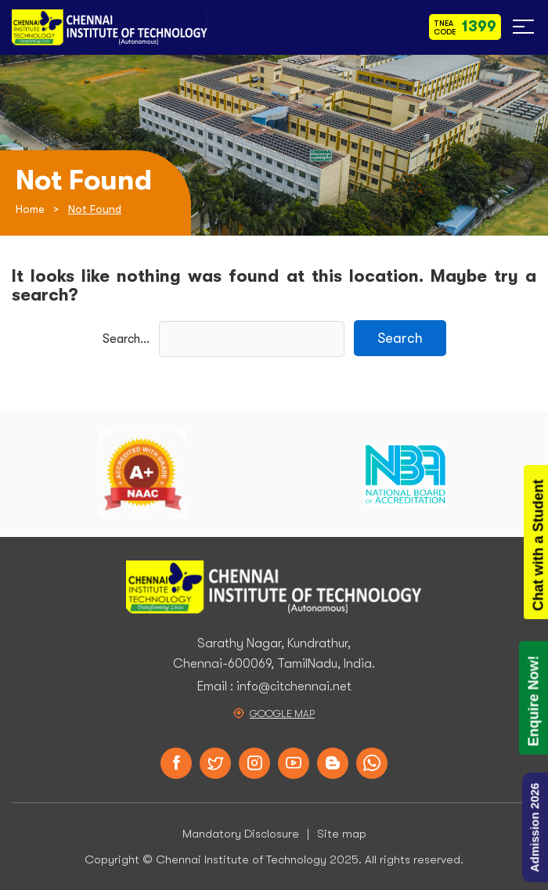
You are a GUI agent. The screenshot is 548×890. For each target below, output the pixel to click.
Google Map (282, 713)
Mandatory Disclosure (240, 834)
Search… (126, 339)
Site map (341, 834)
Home (30, 209)
